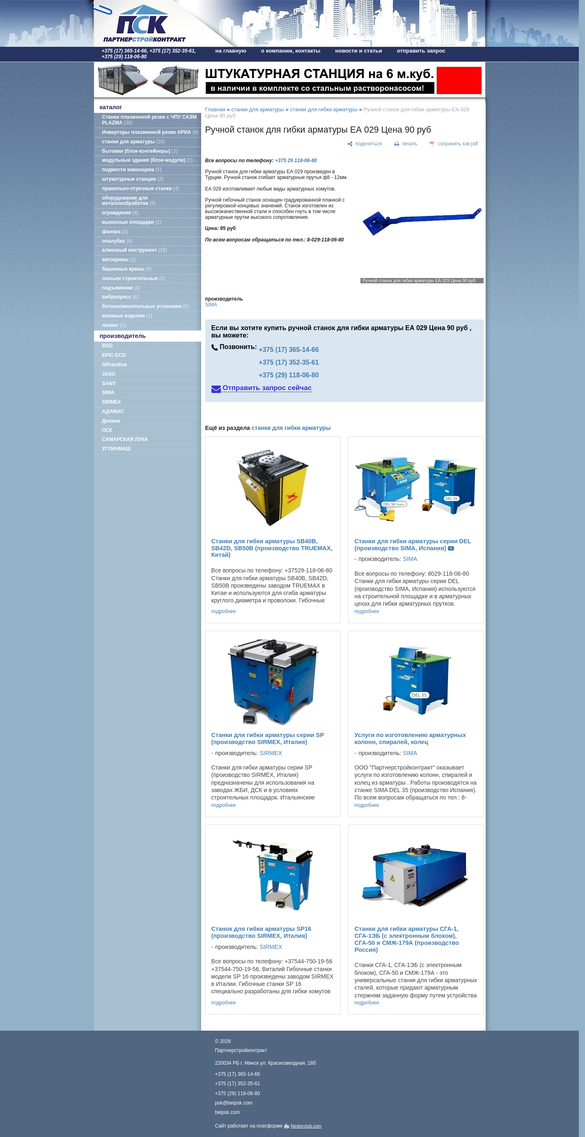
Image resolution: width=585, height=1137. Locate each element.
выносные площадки (131, 222)
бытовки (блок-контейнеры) (140, 151)
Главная (215, 109)
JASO (109, 374)
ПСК (107, 430)
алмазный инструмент (134, 250)
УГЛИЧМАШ (116, 449)
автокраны (119, 259)
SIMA (108, 392)
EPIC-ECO (114, 355)
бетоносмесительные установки (145, 306)
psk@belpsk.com (234, 1103)
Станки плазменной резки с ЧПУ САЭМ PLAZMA (149, 120)
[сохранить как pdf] (453, 144)
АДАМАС (113, 411)
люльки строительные (133, 278)
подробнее (223, 611)
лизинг (114, 325)
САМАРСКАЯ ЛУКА (125, 439)
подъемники (121, 288)
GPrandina (114, 365)
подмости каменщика (132, 169)
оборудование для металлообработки (129, 201)
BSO (107, 346)
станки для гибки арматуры (323, 109)
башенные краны (127, 269)
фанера (115, 231)
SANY (109, 383)
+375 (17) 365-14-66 (289, 349)
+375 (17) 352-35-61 (289, 362)
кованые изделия (127, 316)
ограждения (120, 213)
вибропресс (120, 297)
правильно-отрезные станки (140, 188)
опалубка (117, 241)
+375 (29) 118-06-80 (289, 375)
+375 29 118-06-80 (296, 160)
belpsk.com (227, 1112)
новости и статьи (358, 51)
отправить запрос (421, 51)
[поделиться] (365, 144)
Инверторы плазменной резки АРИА (150, 132)
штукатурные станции (133, 179)
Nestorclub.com (306, 1125)
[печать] (405, 144)
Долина (111, 421)
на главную (231, 51)
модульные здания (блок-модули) (147, 160)
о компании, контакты (291, 51)
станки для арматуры (133, 142)
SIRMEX (111, 402)
